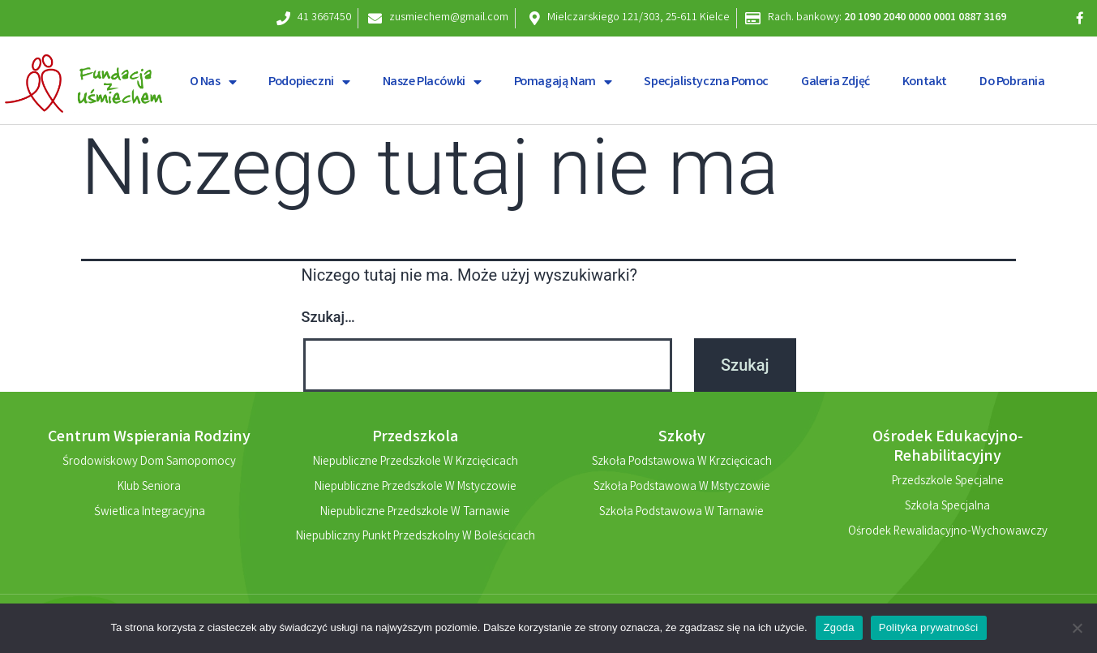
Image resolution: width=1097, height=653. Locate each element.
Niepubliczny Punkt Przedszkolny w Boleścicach (415, 538)
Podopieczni (308, 82)
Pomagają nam (563, 82)
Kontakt (924, 82)
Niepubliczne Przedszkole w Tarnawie (415, 513)
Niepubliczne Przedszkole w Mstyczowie (415, 488)
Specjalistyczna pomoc (706, 82)
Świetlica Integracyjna (149, 513)
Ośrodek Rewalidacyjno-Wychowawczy (948, 533)
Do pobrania (1012, 82)
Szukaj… (328, 316)
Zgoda (839, 627)
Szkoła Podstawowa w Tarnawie (681, 513)
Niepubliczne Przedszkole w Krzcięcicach (415, 463)
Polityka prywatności (929, 627)
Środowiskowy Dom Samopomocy (149, 463)
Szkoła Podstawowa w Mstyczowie (681, 488)
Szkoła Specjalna (947, 507)
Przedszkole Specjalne (948, 482)
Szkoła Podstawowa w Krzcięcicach (682, 463)
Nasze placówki (432, 82)
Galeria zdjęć (835, 82)
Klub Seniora (149, 488)
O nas (213, 82)
